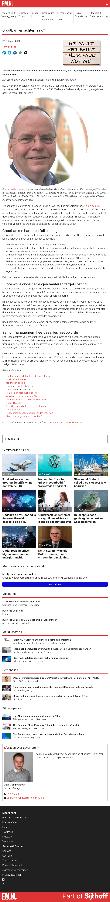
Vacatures (9, 594)
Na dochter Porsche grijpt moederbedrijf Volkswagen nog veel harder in (52, 482)
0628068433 (13, 794)
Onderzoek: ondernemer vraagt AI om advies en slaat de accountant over (54, 518)
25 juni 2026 (9, 509)
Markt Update (11, 632)
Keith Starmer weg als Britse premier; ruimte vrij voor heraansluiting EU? (53, 554)
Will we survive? (14, 409)
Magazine (7, 836)
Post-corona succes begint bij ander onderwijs (29, 413)
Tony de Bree (9, 46)
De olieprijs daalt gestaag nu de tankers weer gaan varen (89, 518)
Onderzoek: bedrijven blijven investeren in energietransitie (16, 554)
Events (5, 827)
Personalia (9, 670)
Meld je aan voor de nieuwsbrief (23, 566)
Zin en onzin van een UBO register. (65, 422)
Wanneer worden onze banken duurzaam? (27, 399)
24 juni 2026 (45, 509)
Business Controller (12, 610)
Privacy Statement (12, 865)
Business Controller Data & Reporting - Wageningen (29, 620)
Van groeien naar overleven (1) (21, 392)
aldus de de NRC (94, 206)
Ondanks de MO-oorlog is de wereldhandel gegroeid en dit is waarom (19, 518)
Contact (6, 851)
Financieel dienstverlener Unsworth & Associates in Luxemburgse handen (52, 649)
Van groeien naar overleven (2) (21, 396)
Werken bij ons (10, 860)
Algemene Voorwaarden (15, 870)
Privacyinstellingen (11, 874)
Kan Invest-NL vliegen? (17, 379)
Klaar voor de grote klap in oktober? (24, 416)
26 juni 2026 (45, 474)
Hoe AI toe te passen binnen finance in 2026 (36, 716)
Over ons (7, 855)
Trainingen (7, 831)
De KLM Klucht (13, 403)
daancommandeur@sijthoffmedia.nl (25, 797)
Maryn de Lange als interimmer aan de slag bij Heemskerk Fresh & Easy (51, 696)
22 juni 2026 (9, 545)
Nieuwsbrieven (10, 822)
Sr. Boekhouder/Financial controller (21, 601)
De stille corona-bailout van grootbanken (26, 406)
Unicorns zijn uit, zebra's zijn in (21, 386)
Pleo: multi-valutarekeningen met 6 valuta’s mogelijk (40, 658)
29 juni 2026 (9, 474)
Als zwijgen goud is (15, 383)
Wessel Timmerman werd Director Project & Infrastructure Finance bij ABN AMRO (56, 678)
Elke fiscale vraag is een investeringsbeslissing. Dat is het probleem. (49, 734)
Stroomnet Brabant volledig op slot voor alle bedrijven (90, 482)
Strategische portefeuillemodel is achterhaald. (29, 376)
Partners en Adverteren (14, 817)
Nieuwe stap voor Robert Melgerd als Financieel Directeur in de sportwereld (53, 687)
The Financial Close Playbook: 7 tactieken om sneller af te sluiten (47, 725)
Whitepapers (10, 708)
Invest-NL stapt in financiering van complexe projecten (42, 639)
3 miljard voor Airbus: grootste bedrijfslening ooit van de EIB (17, 482)
